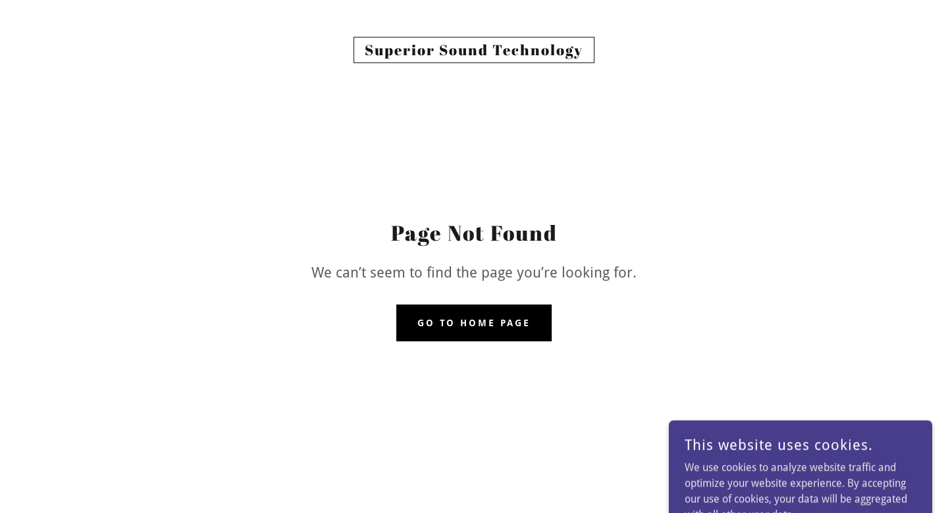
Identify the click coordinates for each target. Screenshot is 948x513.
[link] (474, 51)
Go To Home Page (474, 323)
